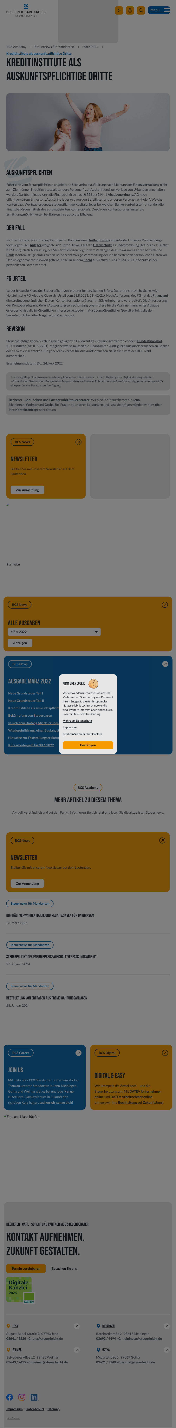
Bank (10, 255)
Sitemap (54, 1409)
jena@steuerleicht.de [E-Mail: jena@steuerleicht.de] (47, 1339)
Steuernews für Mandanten (54, 47)
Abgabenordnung (120, 194)
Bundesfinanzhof (149, 341)
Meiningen (16, 405)
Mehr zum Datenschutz (77, 720)
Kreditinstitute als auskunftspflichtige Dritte (39, 53)
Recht (87, 260)
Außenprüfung (99, 240)
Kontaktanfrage (27, 410)
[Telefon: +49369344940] (108, 1339)
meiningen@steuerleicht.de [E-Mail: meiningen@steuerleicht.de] (142, 1339)
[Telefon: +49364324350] (18, 1362)
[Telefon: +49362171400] (108, 1362)
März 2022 (90, 47)
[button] (141, 12)
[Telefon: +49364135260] (18, 1339)
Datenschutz (102, 245)
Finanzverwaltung (146, 185)
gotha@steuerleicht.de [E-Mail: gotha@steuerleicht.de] (138, 1363)
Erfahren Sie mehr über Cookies (82, 734)
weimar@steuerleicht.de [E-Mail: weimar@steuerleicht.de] (50, 1363)
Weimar (32, 405)
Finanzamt (160, 295)
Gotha (49, 405)
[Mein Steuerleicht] (130, 12)
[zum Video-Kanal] (118, 12)
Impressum (14, 1409)
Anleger (35, 245)
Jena (136, 400)
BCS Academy (16, 47)
